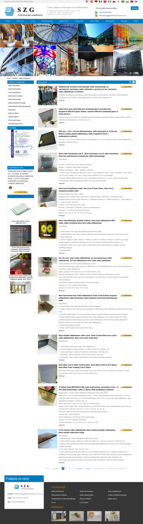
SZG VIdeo (94, 21)
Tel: (9, 502)
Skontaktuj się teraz (21, 191)
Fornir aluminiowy (14, 120)
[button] (68, 74)
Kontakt (124, 21)
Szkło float (11, 110)
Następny (79, 468)
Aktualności (110, 21)
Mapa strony (112, 499)
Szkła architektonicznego (16, 103)
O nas (33, 21)
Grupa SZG (79, 21)
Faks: (10, 498)
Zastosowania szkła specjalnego (19, 106)
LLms (53, 502)
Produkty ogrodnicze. (15, 124)
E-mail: (10, 494)
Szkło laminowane (14, 89)
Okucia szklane (13, 117)
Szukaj (14, 78)
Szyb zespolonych (14, 92)
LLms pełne (84, 502)
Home (8, 21)
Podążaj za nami (17, 478)
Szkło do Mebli (13, 113)
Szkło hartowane (14, 85)
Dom (9, 78)
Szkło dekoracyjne (14, 99)
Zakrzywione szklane (15, 96)
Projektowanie (47, 21)
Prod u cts (20, 21)
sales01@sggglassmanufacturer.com (112, 15)
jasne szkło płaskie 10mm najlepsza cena (21, 223)
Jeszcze (62, 100)
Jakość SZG (63, 21)
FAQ (135, 21)
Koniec (88, 468)
